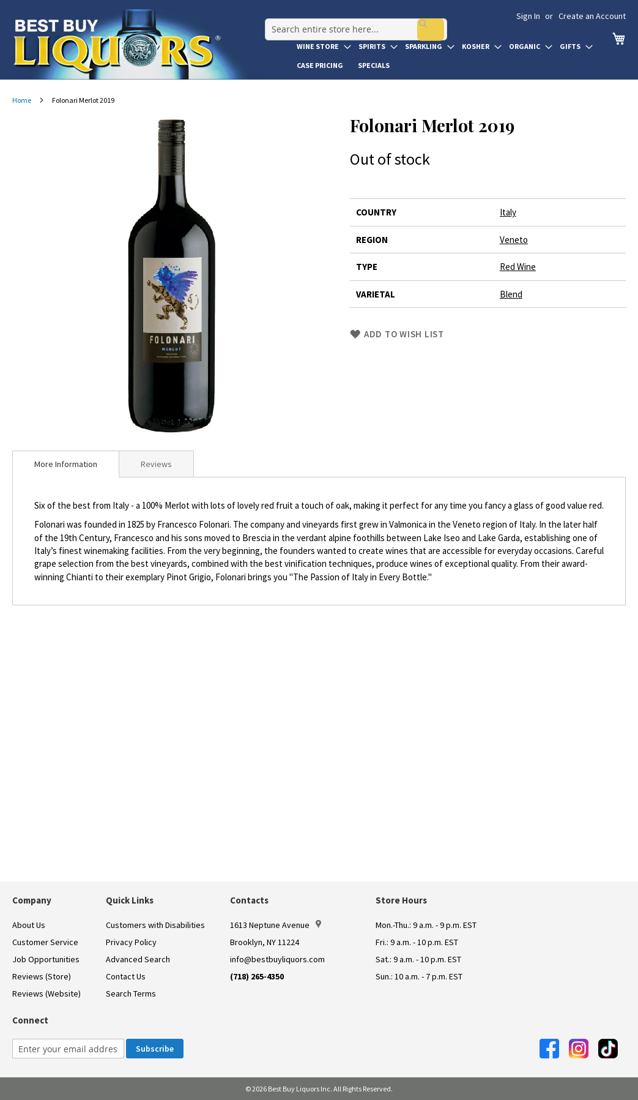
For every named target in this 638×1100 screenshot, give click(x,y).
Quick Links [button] (130, 900)
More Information (65, 464)
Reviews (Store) (41, 976)
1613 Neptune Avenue (275, 924)
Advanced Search (138, 959)
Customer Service (45, 942)
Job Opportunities (46, 959)
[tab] (65, 464)
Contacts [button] (249, 900)
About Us (28, 924)
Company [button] (31, 900)
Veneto (514, 239)
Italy (508, 212)
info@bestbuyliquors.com (277, 959)
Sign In (528, 15)
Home (21, 100)
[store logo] (135, 44)
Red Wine (518, 266)
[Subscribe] (155, 1048)
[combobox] (350, 21)
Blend (511, 294)
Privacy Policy (131, 942)
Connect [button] (30, 1020)
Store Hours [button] (401, 900)
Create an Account (592, 15)
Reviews (156, 464)
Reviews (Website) (46, 993)
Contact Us (126, 976)
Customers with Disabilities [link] (155, 924)
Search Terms (131, 993)
